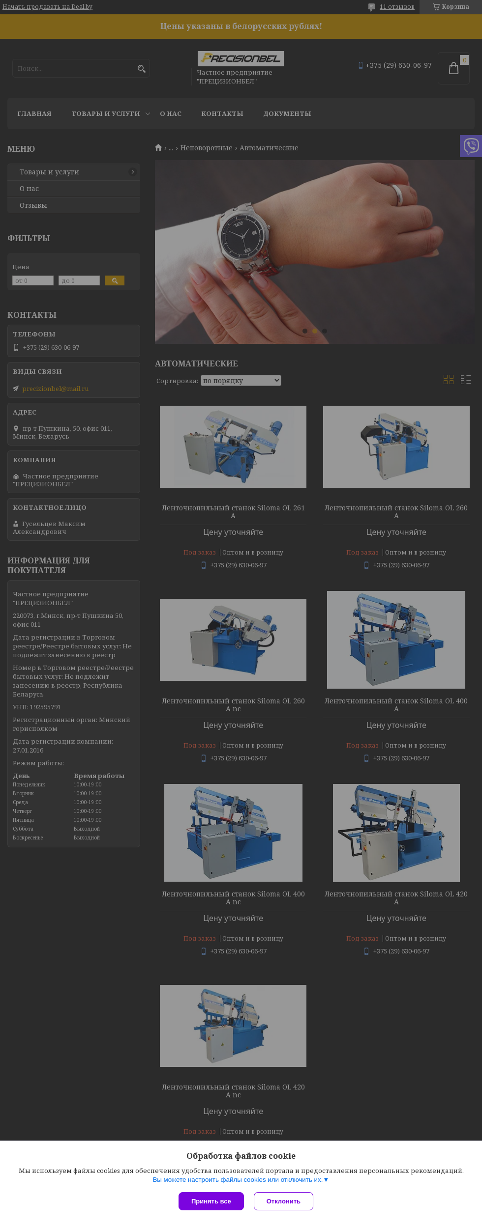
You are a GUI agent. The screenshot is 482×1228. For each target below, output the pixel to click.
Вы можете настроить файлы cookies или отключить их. (237, 1179)
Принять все (211, 1201)
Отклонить (284, 1201)
